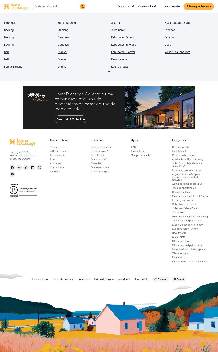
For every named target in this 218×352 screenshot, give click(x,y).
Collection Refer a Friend (185, 208)
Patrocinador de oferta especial (189, 249)
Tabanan (170, 30)
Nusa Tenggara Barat (178, 22)
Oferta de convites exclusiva (187, 183)
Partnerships (179, 257)
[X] (39, 167)
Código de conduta (62, 279)
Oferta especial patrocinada (187, 220)
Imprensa (55, 171)
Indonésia (10, 22)
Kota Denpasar (120, 66)
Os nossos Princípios (102, 147)
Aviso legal (124, 279)
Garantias (96, 163)
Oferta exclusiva (181, 241)
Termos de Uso (40, 279)
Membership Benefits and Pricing (190, 196)
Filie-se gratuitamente (198, 6)
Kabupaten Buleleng (123, 44)
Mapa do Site (141, 279)
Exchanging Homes (182, 200)
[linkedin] (32, 167)
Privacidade (83, 279)
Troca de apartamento (184, 188)
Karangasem (119, 59)
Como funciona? (147, 6)
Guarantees (178, 212)
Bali (6, 52)
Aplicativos (56, 163)
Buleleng (63, 30)
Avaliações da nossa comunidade (190, 261)
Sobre (53, 147)
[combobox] (59, 6)
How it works (179, 233)
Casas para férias (181, 192)
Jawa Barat (118, 30)
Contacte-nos (138, 151)
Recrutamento (57, 155)
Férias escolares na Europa (186, 170)
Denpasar (64, 37)
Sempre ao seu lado (142, 155)
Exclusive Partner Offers (185, 228)
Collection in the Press (184, 204)
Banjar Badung (13, 66)
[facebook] (12, 167)
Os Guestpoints (180, 147)
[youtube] (12, 174)
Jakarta (115, 22)
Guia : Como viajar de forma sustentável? (187, 164)
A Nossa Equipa (58, 151)
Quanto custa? (126, 6)
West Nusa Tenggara (177, 52)
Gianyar (62, 52)
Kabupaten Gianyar (123, 52)
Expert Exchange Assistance (187, 224)
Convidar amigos (100, 171)
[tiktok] (26, 167)
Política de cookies (104, 279)
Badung (9, 30)
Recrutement (179, 151)
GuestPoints (97, 155)
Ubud (168, 44)
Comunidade (57, 167)
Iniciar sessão (172, 6)
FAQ (133, 147)
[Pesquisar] (82, 6)
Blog (52, 159)
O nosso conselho (100, 167)
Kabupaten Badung (123, 37)
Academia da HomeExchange (188, 159)
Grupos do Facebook (183, 155)
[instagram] (19, 167)
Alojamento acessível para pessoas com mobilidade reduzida (186, 177)
